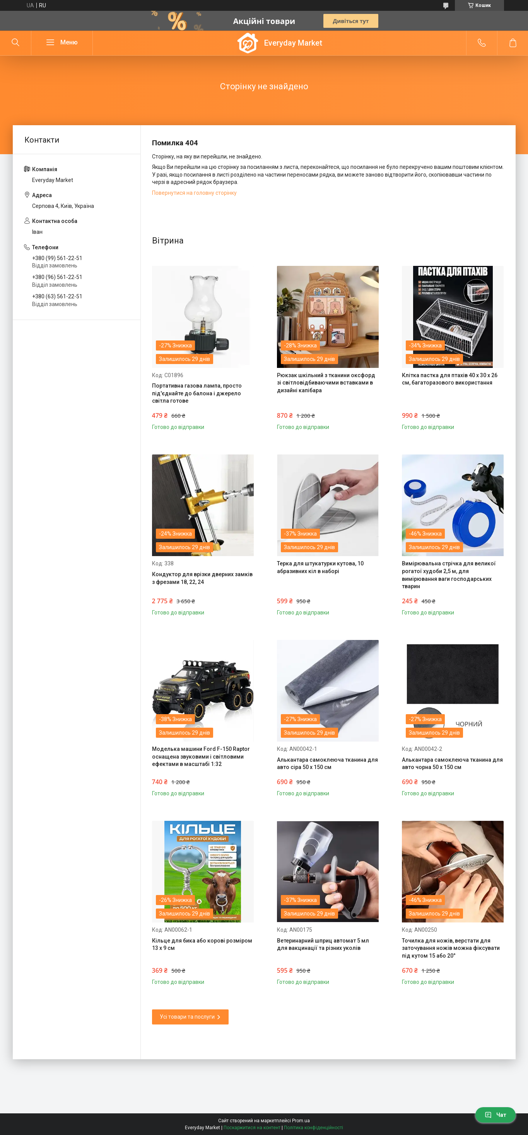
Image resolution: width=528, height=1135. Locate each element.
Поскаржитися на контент (252, 1127)
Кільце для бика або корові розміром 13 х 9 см (202, 944)
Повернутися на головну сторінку (194, 193)
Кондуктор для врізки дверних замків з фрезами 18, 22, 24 (202, 578)
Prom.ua (301, 1120)
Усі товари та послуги (187, 1017)
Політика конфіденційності (313, 1127)
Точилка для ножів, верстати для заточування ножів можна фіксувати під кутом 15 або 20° (451, 948)
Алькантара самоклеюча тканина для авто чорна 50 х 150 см (452, 764)
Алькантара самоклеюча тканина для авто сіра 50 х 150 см (327, 764)
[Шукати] (15, 43)
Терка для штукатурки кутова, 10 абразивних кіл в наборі (320, 567)
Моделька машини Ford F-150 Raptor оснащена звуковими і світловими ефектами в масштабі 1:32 (201, 756)
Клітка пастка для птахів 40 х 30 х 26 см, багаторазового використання (449, 379)
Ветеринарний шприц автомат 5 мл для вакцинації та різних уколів (323, 944)
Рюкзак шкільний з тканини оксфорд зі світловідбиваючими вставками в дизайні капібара (326, 382)
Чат (495, 1114)
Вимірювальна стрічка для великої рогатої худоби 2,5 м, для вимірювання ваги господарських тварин (449, 574)
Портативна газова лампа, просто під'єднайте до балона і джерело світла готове (197, 393)
